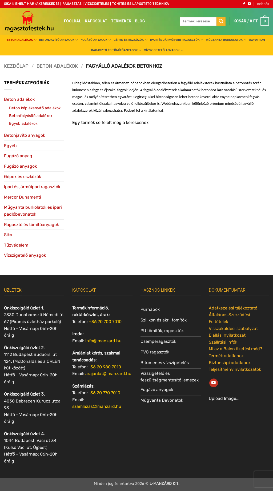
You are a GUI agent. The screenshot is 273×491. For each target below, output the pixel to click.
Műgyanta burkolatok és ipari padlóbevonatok (33, 211)
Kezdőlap (16, 66)
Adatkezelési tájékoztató (233, 308)
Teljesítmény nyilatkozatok (235, 369)
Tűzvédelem (16, 245)
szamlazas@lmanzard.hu (96, 406)
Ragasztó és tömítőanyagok (116, 50)
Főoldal (72, 21)
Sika (8, 234)
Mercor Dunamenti (22, 197)
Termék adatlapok (226, 355)
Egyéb (10, 145)
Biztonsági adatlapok (230, 362)
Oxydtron (257, 40)
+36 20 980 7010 (104, 366)
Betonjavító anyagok (58, 39)
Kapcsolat (96, 21)
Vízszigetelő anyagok (163, 50)
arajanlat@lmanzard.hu (108, 373)
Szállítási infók (223, 342)
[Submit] (221, 21)
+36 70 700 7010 (105, 321)
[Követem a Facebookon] (244, 4)
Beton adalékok (22, 39)
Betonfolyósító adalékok (30, 116)
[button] (263, 4)
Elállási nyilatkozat (227, 335)
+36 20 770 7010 (104, 392)
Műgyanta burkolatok (226, 39)
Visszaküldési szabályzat (233, 328)
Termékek (121, 21)
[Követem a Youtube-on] (249, 4)
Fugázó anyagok (96, 39)
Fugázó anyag (18, 155)
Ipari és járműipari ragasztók (176, 39)
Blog (140, 21)
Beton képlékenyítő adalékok (35, 108)
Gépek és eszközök (130, 39)
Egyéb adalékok (23, 123)
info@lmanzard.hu (103, 340)
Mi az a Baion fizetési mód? (235, 348)
